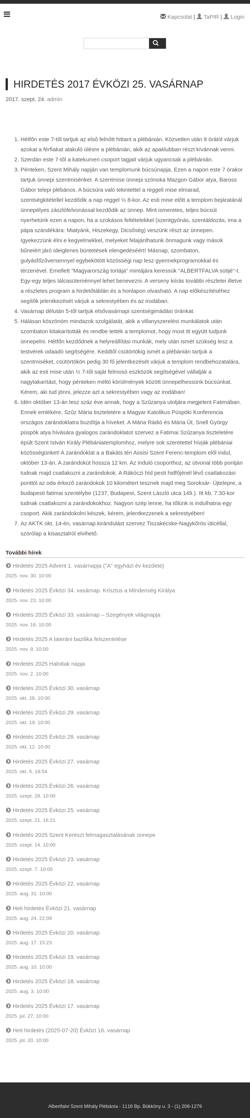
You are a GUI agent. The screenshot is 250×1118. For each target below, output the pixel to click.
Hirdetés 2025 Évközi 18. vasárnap (56, 981)
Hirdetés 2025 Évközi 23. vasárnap (56, 859)
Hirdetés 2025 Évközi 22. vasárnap (56, 883)
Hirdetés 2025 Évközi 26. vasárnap (56, 786)
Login (233, 16)
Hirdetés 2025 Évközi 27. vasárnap (56, 761)
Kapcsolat (179, 16)
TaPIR (208, 16)
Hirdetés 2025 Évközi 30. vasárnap (56, 688)
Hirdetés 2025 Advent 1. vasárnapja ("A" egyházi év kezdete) (88, 565)
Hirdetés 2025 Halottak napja (49, 663)
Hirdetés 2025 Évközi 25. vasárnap (56, 810)
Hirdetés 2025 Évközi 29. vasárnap (56, 712)
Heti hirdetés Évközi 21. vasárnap (54, 908)
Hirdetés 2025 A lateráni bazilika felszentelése (70, 639)
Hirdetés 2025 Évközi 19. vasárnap (56, 957)
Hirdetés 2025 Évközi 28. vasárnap (56, 736)
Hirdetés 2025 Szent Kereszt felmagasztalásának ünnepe (84, 835)
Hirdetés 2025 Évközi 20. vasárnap (56, 932)
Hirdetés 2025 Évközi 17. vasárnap (56, 1006)
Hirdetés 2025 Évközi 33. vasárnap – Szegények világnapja (86, 614)
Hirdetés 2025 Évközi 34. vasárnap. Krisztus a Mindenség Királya (94, 590)
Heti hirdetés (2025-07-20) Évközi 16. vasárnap (71, 1030)
